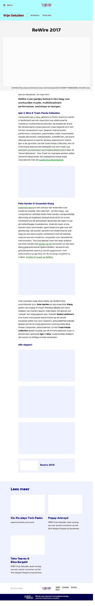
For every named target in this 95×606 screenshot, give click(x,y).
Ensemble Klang (26, 207)
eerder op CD (45, 244)
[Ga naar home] (46, 5)
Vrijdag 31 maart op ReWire (39, 257)
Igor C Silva (35, 117)
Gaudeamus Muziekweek (51, 160)
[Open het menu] (8, 5)
